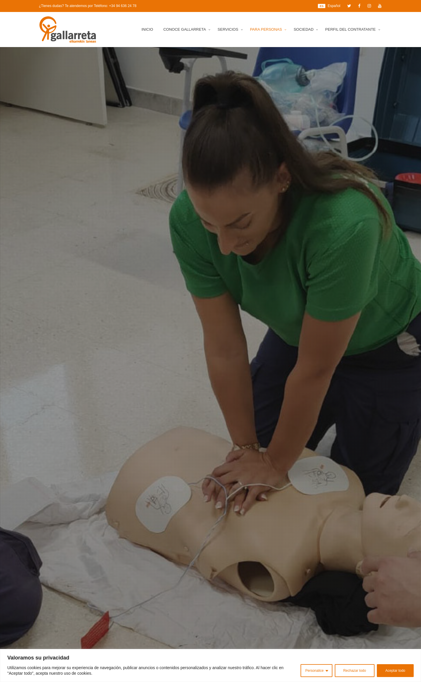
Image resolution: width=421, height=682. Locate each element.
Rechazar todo (354, 671)
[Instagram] (369, 6)
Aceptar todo (395, 671)
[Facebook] (359, 6)
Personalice (314, 671)
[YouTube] (380, 6)
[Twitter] (349, 6)
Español (329, 6)
